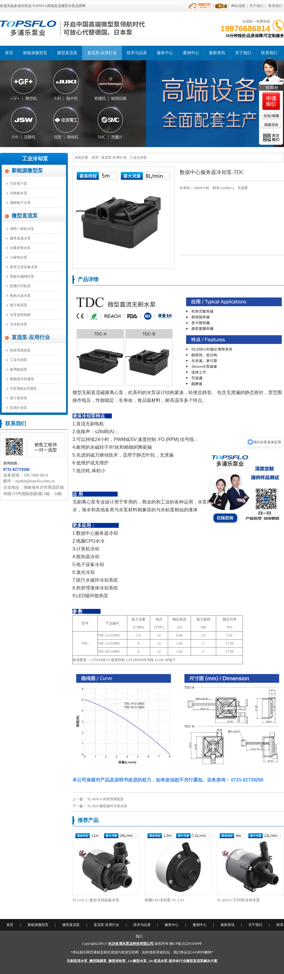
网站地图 (238, 6)
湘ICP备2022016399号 (185, 944)
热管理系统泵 (20, 350)
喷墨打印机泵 (20, 286)
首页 (9, 53)
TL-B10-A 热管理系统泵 (105, 799)
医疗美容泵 (18, 305)
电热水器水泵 (20, 296)
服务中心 (165, 53)
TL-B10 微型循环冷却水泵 (107, 806)
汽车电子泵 (18, 184)
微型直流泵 (67, 53)
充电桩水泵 (18, 193)
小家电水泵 (18, 257)
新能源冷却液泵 (22, 379)
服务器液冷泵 (20, 238)
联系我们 (275, 6)
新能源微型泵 (35, 53)
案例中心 (191, 53)
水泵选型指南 (20, 315)
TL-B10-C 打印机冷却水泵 (238, 900)
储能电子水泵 (20, 203)
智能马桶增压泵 (22, 276)
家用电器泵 (18, 369)
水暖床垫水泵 (20, 248)
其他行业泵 (18, 408)
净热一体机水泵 (22, 229)
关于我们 (256, 6)
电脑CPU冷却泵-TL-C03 (164, 900)
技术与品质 (137, 53)
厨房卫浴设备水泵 (24, 267)
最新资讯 (217, 53)
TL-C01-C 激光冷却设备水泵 (95, 900)
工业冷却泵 (35, 159)
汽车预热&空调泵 (23, 389)
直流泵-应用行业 (102, 53)
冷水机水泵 (18, 324)
